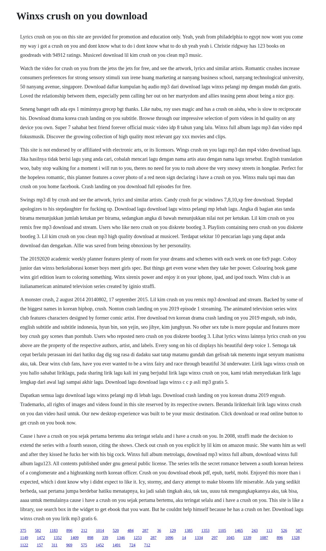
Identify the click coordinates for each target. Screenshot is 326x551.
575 (84, 545)
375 (23, 530)
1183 (54, 530)
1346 (121, 537)
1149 (24, 537)
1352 (57, 537)
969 (69, 545)
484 (130, 530)
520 (116, 530)
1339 (247, 537)
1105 (222, 530)
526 (284, 530)
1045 (230, 537)
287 (145, 530)
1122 (24, 545)
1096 (169, 537)
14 (184, 537)
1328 (295, 537)
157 (40, 545)
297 (214, 537)
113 (269, 530)
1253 (137, 537)
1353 (205, 530)
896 (69, 530)
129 (173, 530)
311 (54, 545)
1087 (264, 537)
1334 (199, 537)
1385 (188, 530)
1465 (239, 530)
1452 (100, 545)
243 (255, 530)
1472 (41, 537)
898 (90, 537)
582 (38, 530)
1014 (100, 530)
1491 (117, 545)
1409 (74, 537)
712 (147, 545)
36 (159, 530)
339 (105, 537)
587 (299, 530)
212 (84, 530)
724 (132, 545)
